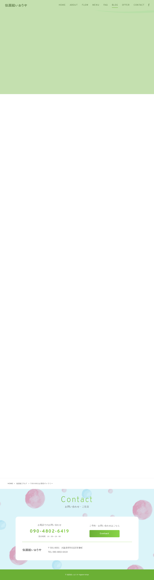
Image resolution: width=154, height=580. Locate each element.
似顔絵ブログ (21, 483)
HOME (10, 483)
